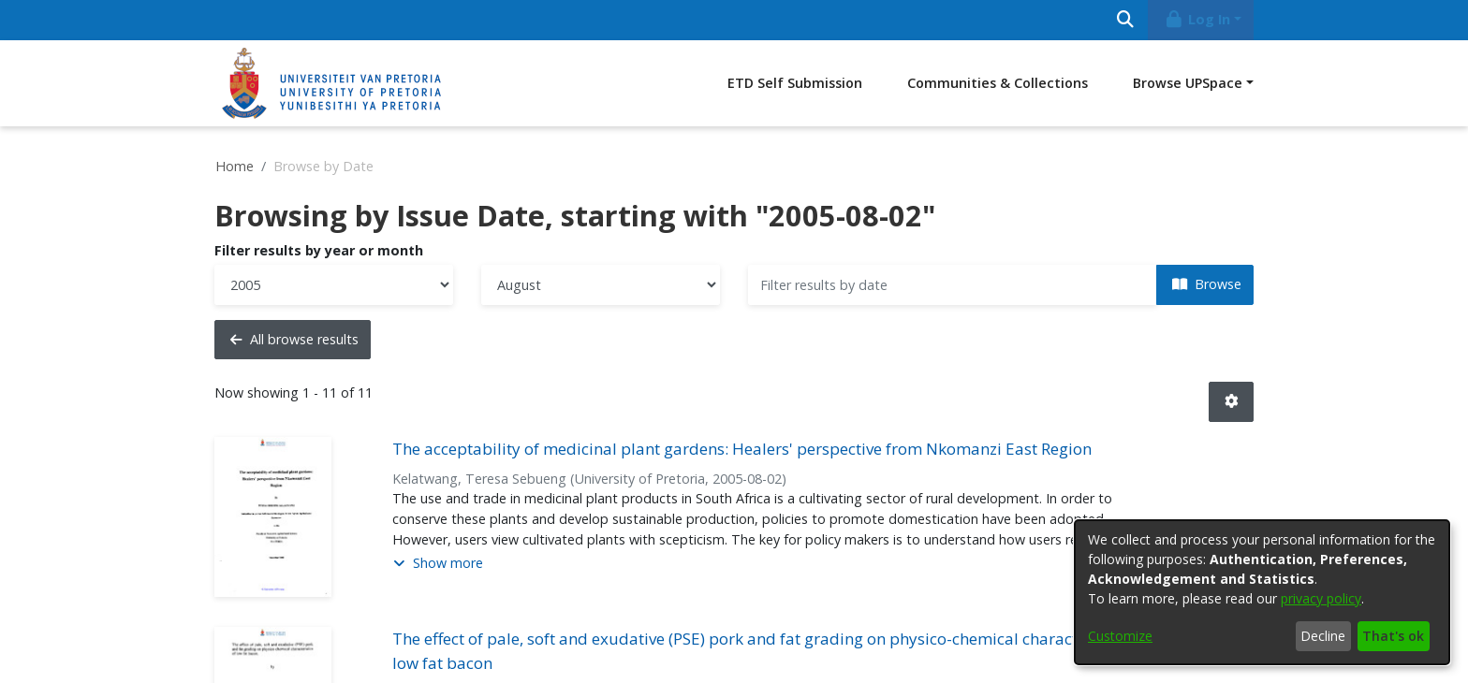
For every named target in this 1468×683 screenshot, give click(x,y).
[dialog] (1262, 592)
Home (234, 166)
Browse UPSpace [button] (1187, 83)
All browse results (294, 339)
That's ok (1393, 636)
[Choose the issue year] (333, 285)
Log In (1197, 19)
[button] (1231, 402)
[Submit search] (1125, 20)
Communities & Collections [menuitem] (997, 83)
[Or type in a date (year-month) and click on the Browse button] (952, 285)
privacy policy (1321, 598)
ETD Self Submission (794, 83)
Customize (1120, 636)
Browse (1206, 284)
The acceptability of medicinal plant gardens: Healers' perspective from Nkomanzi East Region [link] (742, 448)
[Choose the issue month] (600, 285)
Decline (1322, 636)
